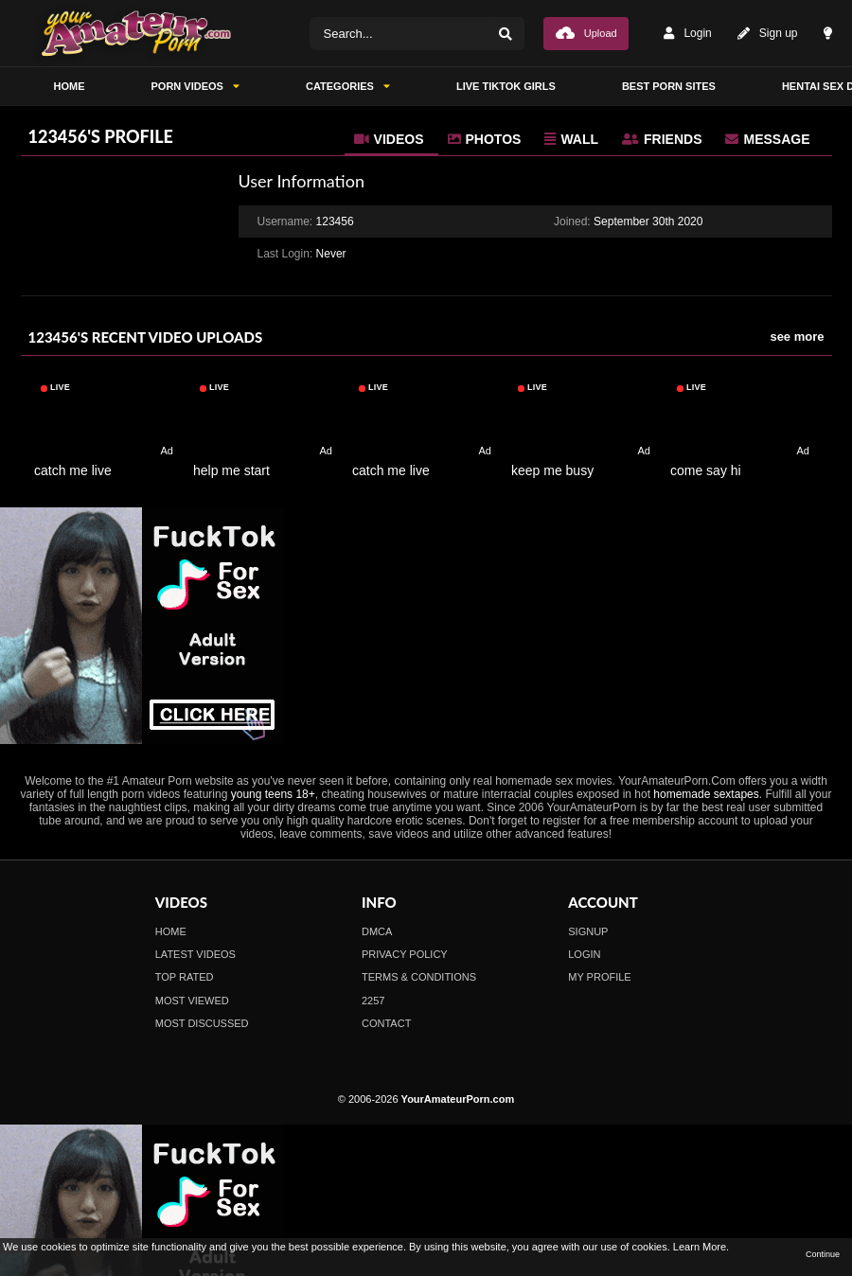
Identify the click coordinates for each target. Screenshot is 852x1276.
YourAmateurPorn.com (458, 1099)
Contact (386, 1023)
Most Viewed (192, 1000)
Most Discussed (202, 1023)
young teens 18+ (273, 794)
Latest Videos (195, 954)
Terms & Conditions (419, 977)
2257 (373, 1000)
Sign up (767, 33)
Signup (588, 931)
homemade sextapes (705, 794)
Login (687, 33)
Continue (823, 1254)
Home (170, 931)
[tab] (391, 139)
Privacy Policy (405, 954)
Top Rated (184, 977)
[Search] (505, 33)
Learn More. (701, 1246)
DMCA (377, 931)
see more (797, 336)
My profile (599, 977)
